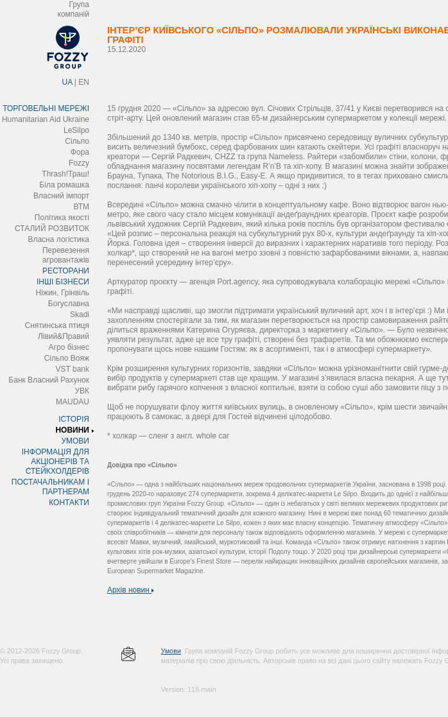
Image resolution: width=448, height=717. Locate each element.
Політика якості (62, 217)
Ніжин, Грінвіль (62, 292)
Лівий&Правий (63, 336)
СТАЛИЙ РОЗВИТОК (52, 228)
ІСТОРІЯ (73, 419)
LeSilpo (76, 130)
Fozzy (79, 163)
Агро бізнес (69, 347)
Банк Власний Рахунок (48, 380)
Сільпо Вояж (66, 358)
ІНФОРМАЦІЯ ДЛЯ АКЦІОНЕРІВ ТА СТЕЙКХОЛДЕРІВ (55, 461)
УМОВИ (75, 440)
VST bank (72, 369)
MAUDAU (72, 401)
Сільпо (77, 141)
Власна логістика (58, 239)
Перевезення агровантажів (65, 255)
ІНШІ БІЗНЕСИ (63, 281)
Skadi (79, 314)
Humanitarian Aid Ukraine (45, 119)
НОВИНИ (72, 430)
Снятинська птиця (57, 325)
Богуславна (68, 303)
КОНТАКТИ (69, 502)
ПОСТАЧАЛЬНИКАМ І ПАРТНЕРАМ (50, 487)
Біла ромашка (64, 184)
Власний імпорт (61, 195)
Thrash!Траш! (65, 173)
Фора (80, 152)
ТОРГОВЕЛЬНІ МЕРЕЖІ (46, 108)
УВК (81, 390)
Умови (171, 651)
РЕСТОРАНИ (65, 270)
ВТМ (81, 206)
